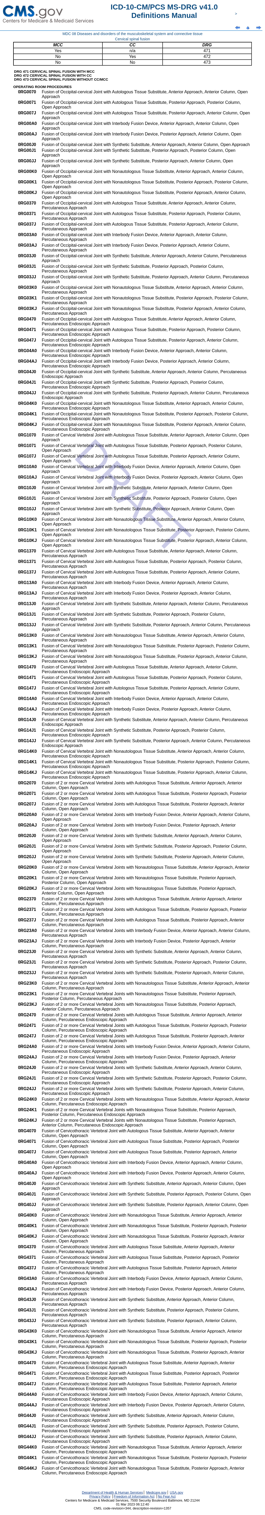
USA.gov (176, 1492)
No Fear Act (167, 1496)
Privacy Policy (100, 1496)
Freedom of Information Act (134, 1496)
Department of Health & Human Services (112, 1492)
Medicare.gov (156, 1492)
